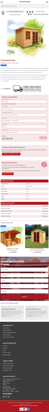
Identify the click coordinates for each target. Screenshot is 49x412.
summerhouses (7, 330)
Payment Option (24, 132)
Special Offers (6, 352)
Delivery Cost (24, 126)
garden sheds (6, 335)
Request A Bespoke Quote (11, 154)
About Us (5, 348)
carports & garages (8, 337)
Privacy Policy (15, 405)
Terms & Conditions (8, 363)
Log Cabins (6, 328)
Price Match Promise (8, 365)
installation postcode (24, 102)
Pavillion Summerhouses (9, 332)
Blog (4, 350)
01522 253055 (7, 394)
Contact (5, 345)
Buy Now (43, 137)
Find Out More (7, 173)
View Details (45, 206)
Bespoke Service (7, 355)
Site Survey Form (7, 370)
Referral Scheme (7, 368)
